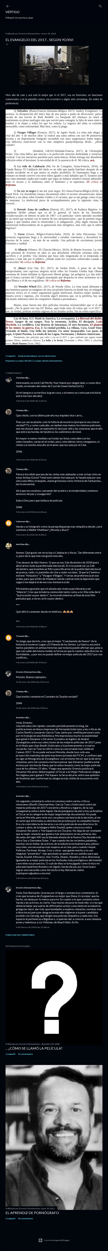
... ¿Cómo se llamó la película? (34, 1048)
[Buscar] (100, 5)
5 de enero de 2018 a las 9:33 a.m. (31, 662)
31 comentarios (25, 1054)
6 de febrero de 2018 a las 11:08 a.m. (33, 927)
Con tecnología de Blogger (54, 1240)
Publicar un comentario (20, 935)
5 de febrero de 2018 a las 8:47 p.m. (32, 878)
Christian (20, 377)
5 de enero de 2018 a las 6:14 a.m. (31, 459)
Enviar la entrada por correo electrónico (37, 356)
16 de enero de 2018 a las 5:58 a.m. (32, 708)
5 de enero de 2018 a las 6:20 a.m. (31, 512)
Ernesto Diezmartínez (26, 672)
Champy (20, 410)
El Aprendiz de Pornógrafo (32, 1213)
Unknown (20, 521)
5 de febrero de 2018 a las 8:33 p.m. (32, 786)
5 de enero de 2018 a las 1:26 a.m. (31, 401)
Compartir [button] (11, 356)
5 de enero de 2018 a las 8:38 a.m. (31, 534)
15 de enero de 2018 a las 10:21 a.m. (32, 682)
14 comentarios (25, 1218)
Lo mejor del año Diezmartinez (47, 360)
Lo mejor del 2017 (24, 360)
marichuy (20, 544)
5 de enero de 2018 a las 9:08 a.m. (31, 626)
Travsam (20, 636)
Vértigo (13, 12)
